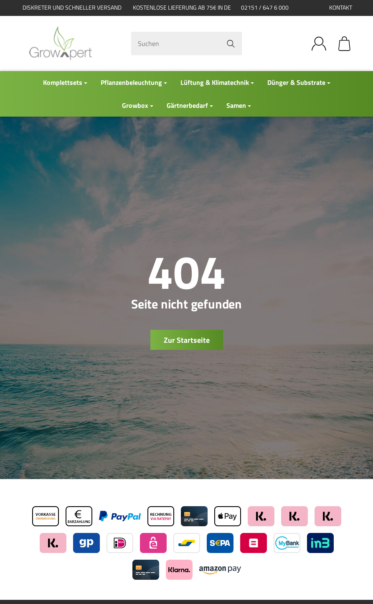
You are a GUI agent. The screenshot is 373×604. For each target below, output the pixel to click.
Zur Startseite (187, 340)
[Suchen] (186, 43)
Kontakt (340, 7)
